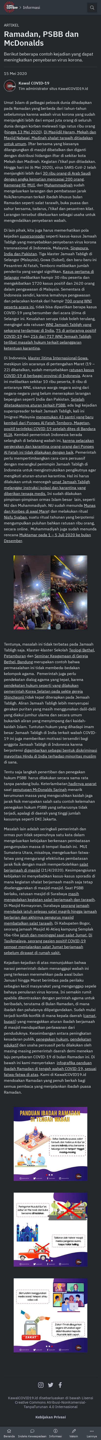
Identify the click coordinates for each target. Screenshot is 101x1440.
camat (89, 1015)
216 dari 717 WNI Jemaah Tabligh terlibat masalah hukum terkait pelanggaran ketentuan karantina (47, 342)
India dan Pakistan (20, 253)
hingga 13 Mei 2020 (23, 131)
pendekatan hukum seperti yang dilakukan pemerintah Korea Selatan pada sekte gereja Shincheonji (43, 691)
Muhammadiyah (58, 185)
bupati (9, 1021)
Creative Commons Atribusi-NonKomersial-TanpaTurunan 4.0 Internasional (50, 1404)
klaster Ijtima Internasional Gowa (58, 357)
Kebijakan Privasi (50, 1417)
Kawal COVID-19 (34, 83)
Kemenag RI (14, 185)
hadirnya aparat (82, 783)
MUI (31, 185)
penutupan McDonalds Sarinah (40, 789)
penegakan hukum (52, 1039)
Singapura (79, 247)
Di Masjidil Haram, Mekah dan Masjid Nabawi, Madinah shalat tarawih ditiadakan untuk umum (50, 137)
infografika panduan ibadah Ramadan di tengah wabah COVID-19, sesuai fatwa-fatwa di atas (50, 1068)
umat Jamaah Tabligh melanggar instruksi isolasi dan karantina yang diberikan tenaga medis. (47, 487)
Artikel (11, 25)
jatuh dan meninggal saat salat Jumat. (54, 934)
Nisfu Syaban (15, 517)
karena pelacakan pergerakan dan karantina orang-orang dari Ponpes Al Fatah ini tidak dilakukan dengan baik (49, 446)
